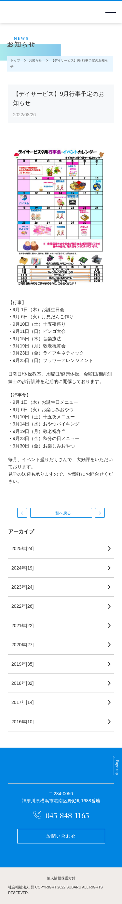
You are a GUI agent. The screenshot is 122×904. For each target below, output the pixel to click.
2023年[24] (22, 587)
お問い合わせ (61, 836)
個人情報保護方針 (61, 878)
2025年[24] (22, 548)
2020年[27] (22, 644)
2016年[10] (22, 721)
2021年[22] (22, 625)
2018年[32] (22, 683)
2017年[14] (22, 702)
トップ (15, 60)
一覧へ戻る (61, 513)
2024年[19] (22, 568)
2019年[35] (22, 664)
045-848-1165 (67, 815)
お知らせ (34, 60)
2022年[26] (22, 606)
